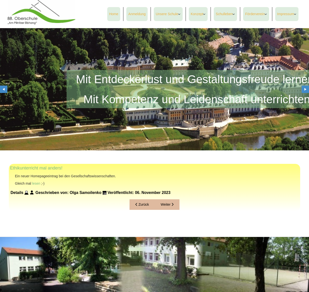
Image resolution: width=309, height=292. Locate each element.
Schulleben (224, 14)
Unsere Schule (167, 14)
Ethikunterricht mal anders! (36, 168)
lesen (36, 183)
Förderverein (254, 14)
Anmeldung (137, 14)
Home (113, 14)
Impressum (285, 14)
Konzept (197, 14)
